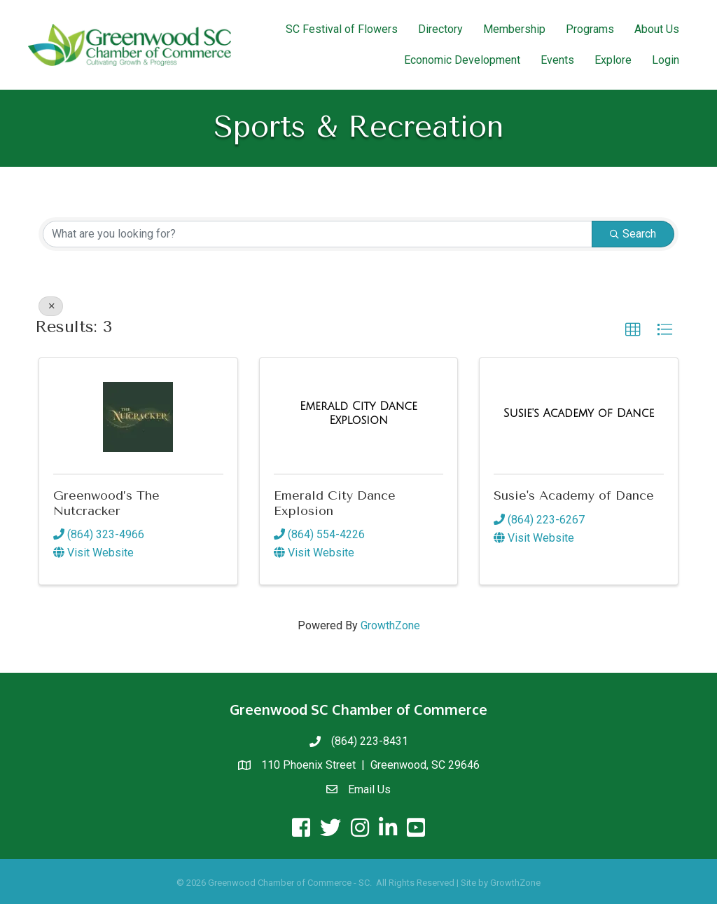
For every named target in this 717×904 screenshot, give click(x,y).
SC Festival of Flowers (342, 29)
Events (557, 60)
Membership (514, 29)
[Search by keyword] (317, 234)
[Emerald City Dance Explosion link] (359, 413)
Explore (613, 60)
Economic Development (462, 60)
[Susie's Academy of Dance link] (579, 413)
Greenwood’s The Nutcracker (106, 503)
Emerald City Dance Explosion (335, 503)
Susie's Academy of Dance (574, 495)
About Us (656, 29)
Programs (590, 29)
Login (665, 60)
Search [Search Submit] (633, 233)
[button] (633, 330)
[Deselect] (51, 306)
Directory (440, 29)
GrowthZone (390, 625)
